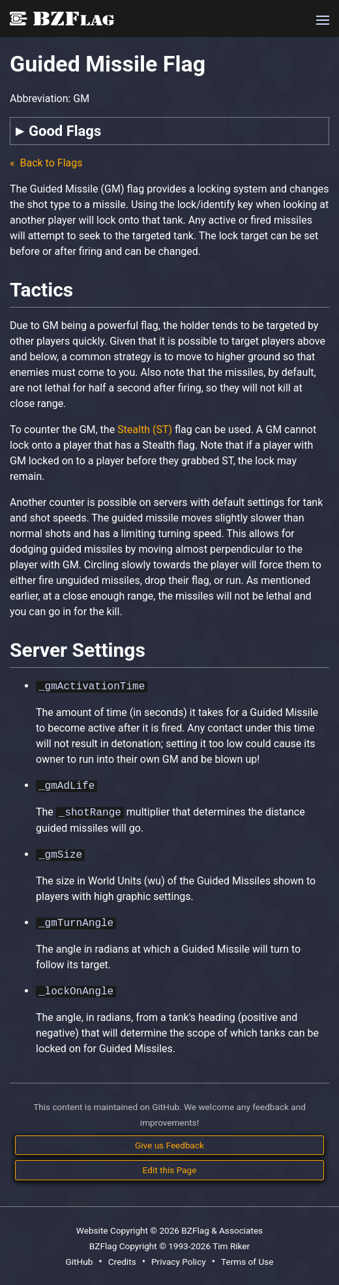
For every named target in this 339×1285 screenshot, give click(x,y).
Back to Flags (50, 163)
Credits (122, 1261)
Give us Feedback (169, 1145)
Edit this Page (170, 1170)
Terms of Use (247, 1261)
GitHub (79, 1261)
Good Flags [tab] (65, 131)
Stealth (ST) (144, 429)
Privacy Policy (178, 1261)
